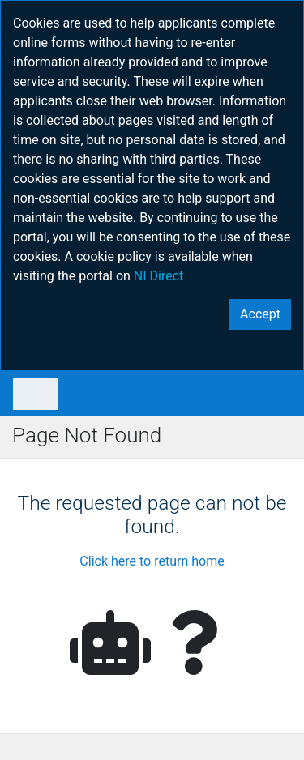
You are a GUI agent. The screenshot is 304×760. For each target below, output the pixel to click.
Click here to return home (151, 561)
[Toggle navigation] (35, 394)
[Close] (260, 314)
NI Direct (159, 276)
